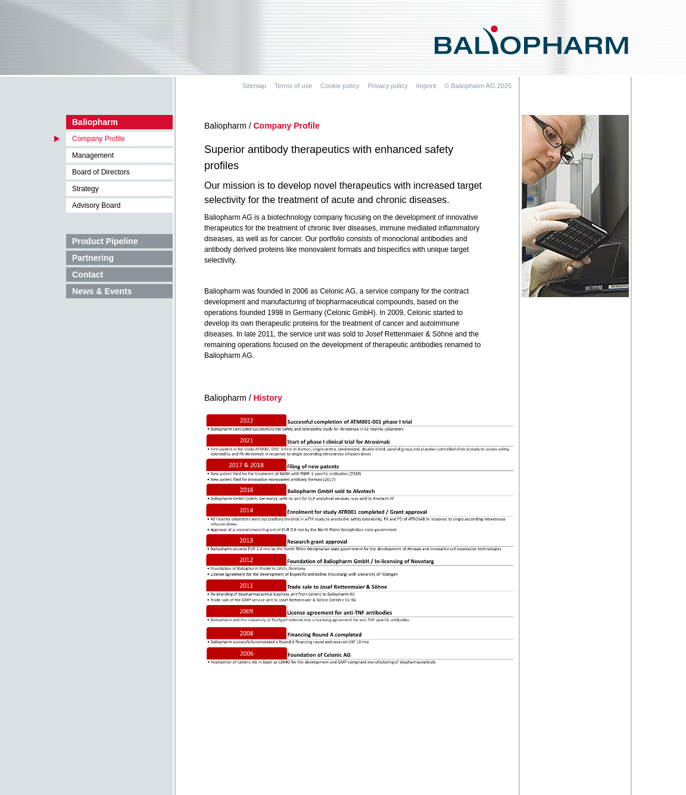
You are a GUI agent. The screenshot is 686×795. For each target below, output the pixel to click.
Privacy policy (387, 85)
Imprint (426, 85)
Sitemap (254, 85)
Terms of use (293, 85)
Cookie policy (339, 85)
